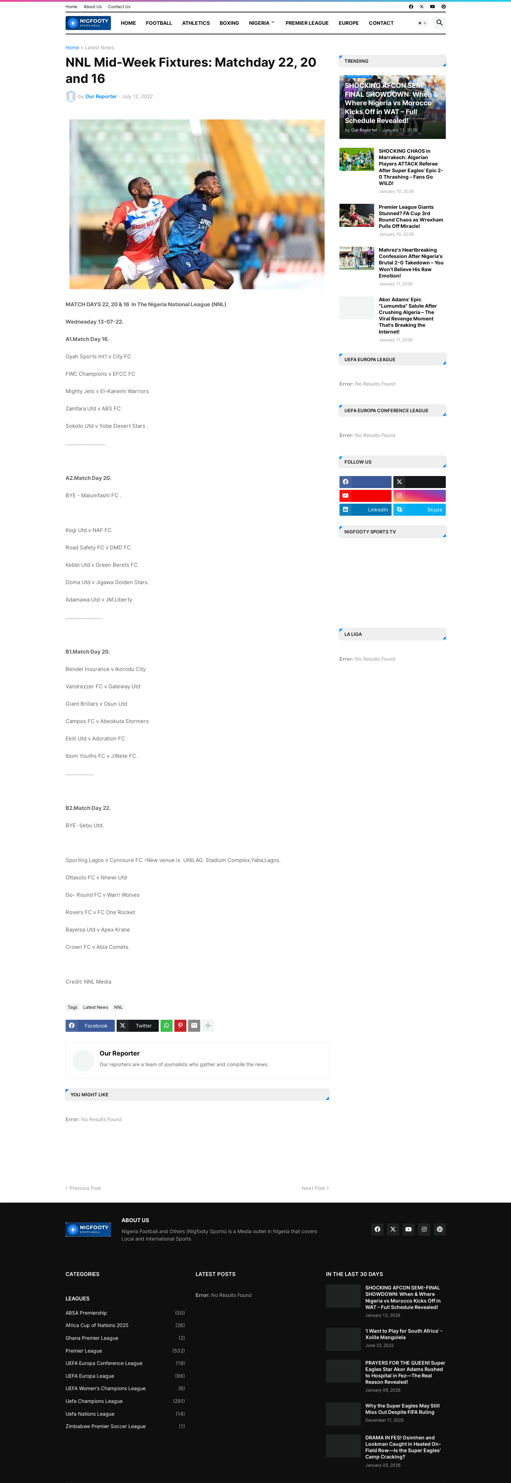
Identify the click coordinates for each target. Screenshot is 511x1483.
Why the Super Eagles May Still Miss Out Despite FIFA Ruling (402, 1409)
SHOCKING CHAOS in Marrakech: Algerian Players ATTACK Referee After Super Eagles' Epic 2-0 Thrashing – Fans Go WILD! (411, 167)
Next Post (313, 1188)
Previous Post (85, 1188)
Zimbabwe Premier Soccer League (125, 1426)
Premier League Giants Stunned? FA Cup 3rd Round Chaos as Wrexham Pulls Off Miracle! (411, 216)
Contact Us (119, 6)
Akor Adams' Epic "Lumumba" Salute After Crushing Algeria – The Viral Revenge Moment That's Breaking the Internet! (408, 315)
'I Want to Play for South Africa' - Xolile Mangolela (404, 1334)
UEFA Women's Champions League (125, 1388)
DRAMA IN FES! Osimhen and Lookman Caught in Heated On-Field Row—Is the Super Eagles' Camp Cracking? (403, 1447)
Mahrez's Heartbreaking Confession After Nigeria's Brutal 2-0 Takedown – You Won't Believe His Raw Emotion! (411, 263)
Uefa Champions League (125, 1401)
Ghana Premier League (125, 1338)
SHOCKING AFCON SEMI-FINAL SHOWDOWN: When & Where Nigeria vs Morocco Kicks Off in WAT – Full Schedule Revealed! (403, 1297)
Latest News (99, 47)
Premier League (307, 23)
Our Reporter (120, 1053)
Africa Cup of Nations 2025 (125, 1325)
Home (71, 6)
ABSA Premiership (125, 1312)
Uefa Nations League (125, 1413)
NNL (118, 1007)
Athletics (196, 23)
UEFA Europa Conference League (125, 1363)
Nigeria (259, 23)
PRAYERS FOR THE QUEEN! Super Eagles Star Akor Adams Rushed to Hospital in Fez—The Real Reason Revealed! (405, 1372)
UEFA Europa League (125, 1376)
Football (159, 23)
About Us (93, 6)
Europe (349, 23)
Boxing (229, 23)
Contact (381, 23)
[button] (422, 23)
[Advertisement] (195, 1157)
